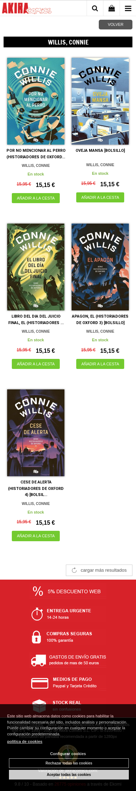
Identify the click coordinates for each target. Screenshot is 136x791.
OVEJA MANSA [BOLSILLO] (100, 150)
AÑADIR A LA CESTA (36, 198)
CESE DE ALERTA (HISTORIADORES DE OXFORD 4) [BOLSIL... (36, 488)
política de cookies (24, 741)
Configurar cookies (68, 754)
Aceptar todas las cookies (69, 775)
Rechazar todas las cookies (68, 763)
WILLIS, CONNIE (36, 166)
